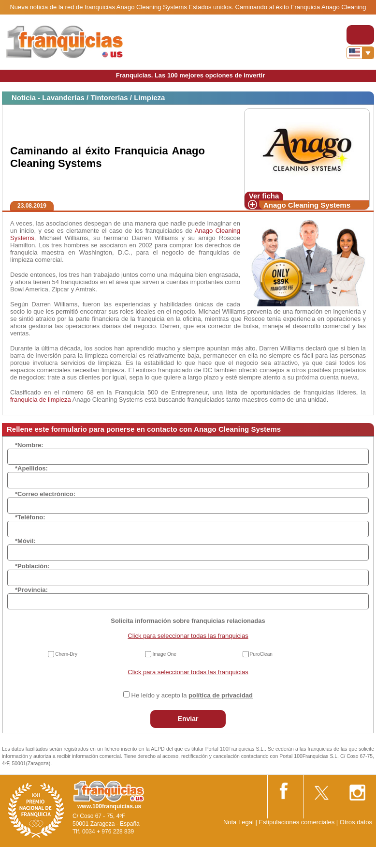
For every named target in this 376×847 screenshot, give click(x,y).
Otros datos (356, 822)
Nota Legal (238, 822)
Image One (164, 654)
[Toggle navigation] (360, 35)
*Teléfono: (30, 517)
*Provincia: (31, 589)
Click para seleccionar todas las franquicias (188, 635)
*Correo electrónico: (45, 494)
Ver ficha (264, 196)
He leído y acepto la (192, 695)
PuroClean (261, 654)
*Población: (32, 566)
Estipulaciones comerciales (297, 822)
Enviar (188, 719)
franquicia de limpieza (40, 399)
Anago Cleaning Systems (306, 205)
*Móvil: (25, 540)
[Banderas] (360, 52)
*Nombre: (29, 445)
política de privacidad (220, 695)
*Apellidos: (31, 468)
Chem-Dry (66, 654)
